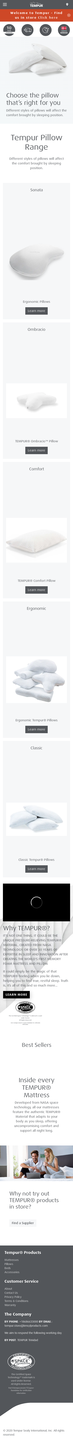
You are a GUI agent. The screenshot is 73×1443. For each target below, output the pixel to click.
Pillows (8, 1264)
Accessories (11, 1272)
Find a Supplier (23, 1223)
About (8, 1288)
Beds (7, 1268)
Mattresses (11, 1260)
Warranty (10, 1305)
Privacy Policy (13, 1297)
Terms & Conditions (16, 1301)
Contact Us (11, 1293)
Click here (48, 18)
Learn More (16, 995)
